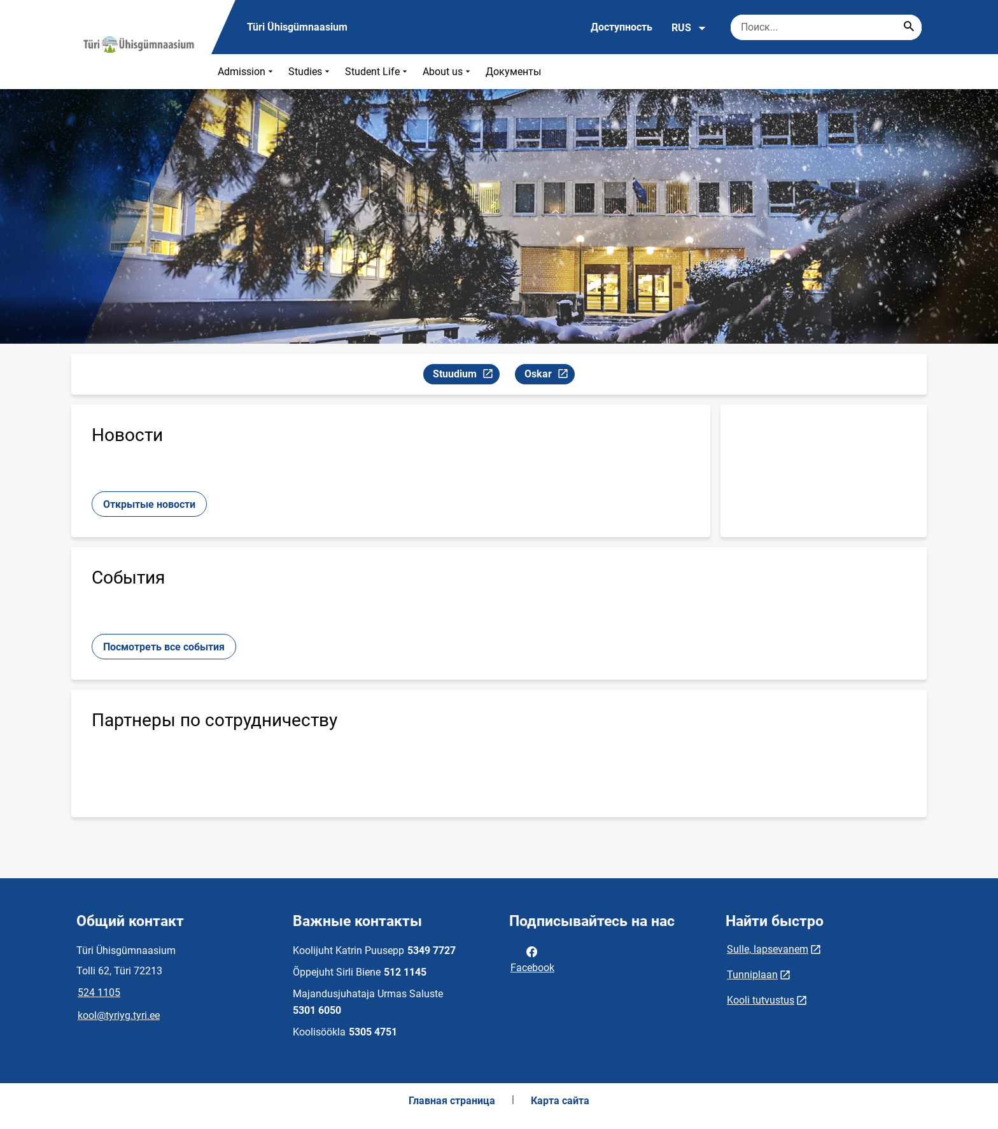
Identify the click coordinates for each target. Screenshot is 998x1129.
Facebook (532, 958)
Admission (247, 72)
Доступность (621, 27)
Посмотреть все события (164, 647)
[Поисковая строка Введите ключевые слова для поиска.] (826, 27)
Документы (513, 72)
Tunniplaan (752, 975)
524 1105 (99, 992)
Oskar (549, 375)
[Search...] (909, 27)
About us (448, 72)
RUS (688, 28)
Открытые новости (149, 504)
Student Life (377, 72)
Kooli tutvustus (760, 1000)
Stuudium (466, 375)
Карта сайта (560, 1101)
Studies (310, 72)
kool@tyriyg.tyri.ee (119, 1015)
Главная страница (452, 1101)
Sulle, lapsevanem (767, 949)
